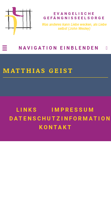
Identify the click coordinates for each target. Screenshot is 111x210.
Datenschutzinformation (60, 119)
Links (27, 110)
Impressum (73, 110)
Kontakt (55, 127)
